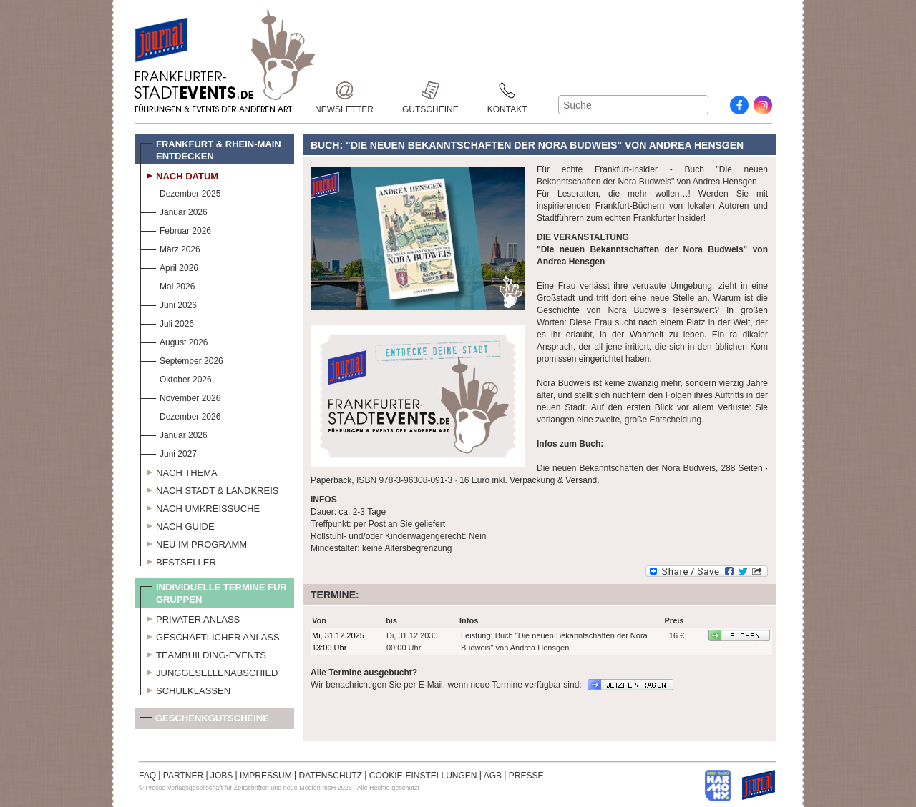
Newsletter (344, 90)
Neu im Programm (193, 542)
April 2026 (169, 266)
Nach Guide (177, 525)
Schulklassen (185, 689)
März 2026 (170, 247)
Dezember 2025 (180, 192)
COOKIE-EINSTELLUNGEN (423, 776)
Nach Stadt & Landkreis (209, 489)
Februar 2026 (175, 229)
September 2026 (181, 359)
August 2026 (174, 340)
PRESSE (526, 776)
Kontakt (507, 90)
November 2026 (180, 396)
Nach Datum (179, 174)
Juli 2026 (167, 322)
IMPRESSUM (266, 776)
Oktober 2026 (176, 378)
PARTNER (183, 776)
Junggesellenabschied (209, 671)
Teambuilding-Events (203, 653)
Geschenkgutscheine (204, 721)
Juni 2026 (168, 303)
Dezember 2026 (180, 415)
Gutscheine (430, 90)
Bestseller (178, 560)
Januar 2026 (174, 210)
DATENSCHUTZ (330, 776)
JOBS (221, 776)
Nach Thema (179, 471)
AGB (493, 776)
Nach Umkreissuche (200, 507)
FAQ (147, 776)
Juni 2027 (168, 452)
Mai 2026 (167, 285)
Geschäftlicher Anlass (210, 635)
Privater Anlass (190, 617)
